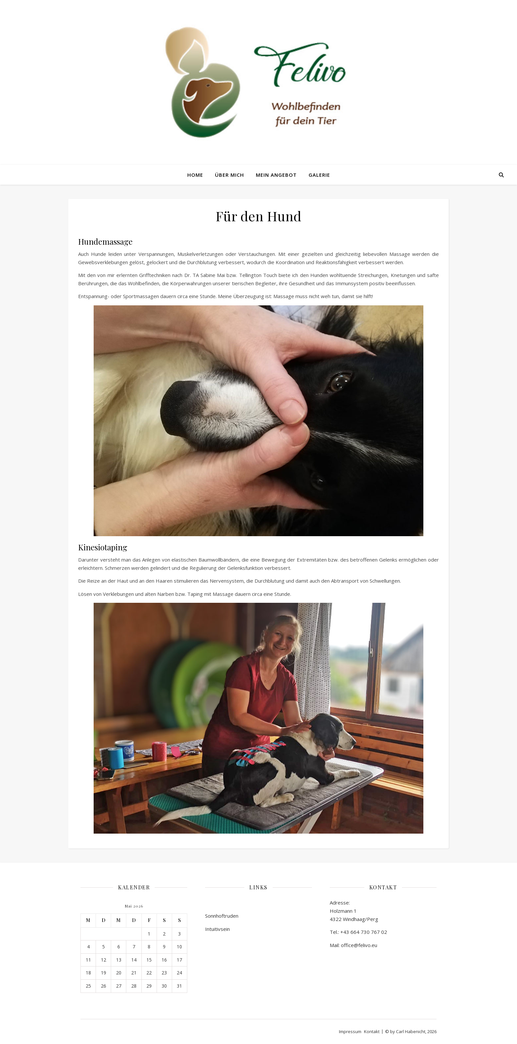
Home (195, 174)
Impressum (350, 1031)
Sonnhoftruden (221, 915)
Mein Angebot (276, 174)
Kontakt (372, 1031)
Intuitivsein (217, 929)
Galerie (319, 174)
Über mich (229, 174)
